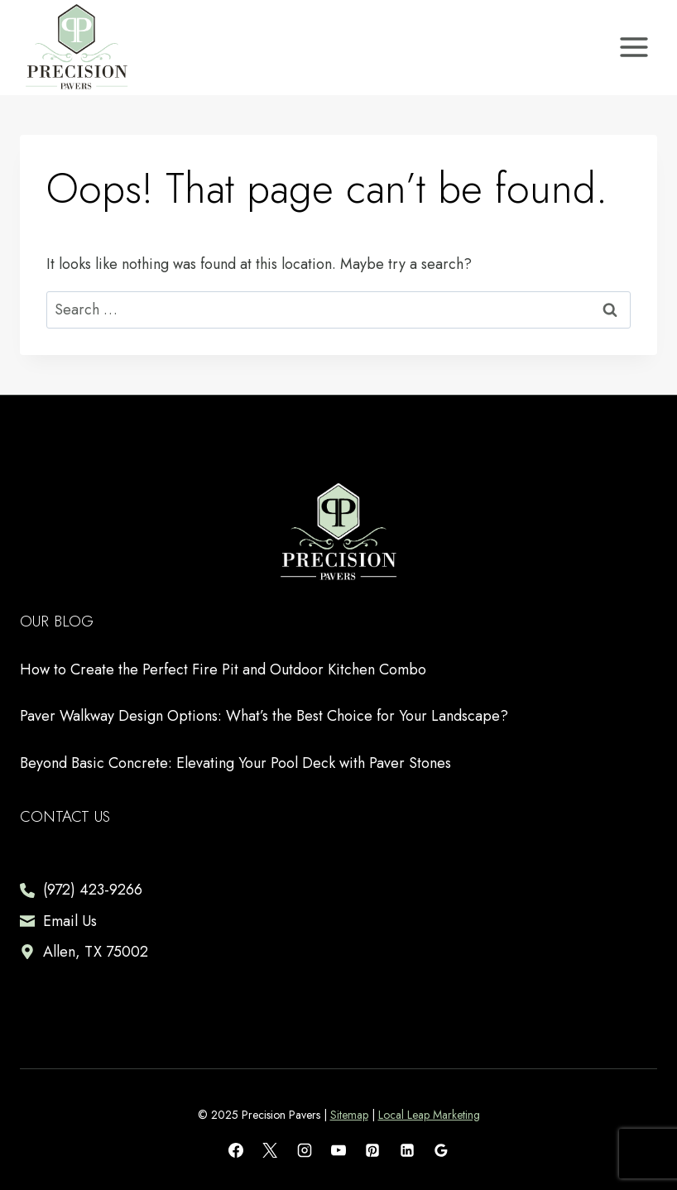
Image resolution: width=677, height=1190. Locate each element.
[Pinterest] (372, 1150)
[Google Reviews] (441, 1150)
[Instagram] (304, 1150)
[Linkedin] (407, 1150)
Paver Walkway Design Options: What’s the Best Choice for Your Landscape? (264, 716)
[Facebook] (236, 1150)
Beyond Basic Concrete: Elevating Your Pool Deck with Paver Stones (235, 763)
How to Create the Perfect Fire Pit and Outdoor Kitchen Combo (223, 669)
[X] (270, 1150)
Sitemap (349, 1114)
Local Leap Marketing (429, 1114)
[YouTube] (338, 1150)
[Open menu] (633, 47)
